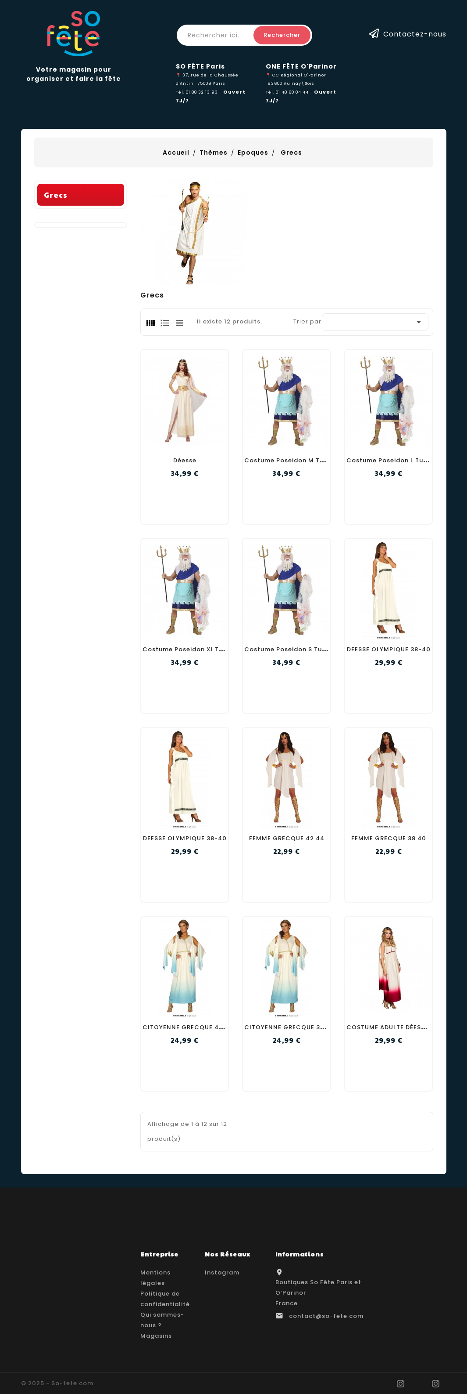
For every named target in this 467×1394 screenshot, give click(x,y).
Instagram (222, 1272)
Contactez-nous (414, 33)
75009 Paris (211, 83)
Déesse (184, 460)
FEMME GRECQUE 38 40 (388, 838)
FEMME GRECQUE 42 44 (286, 838)
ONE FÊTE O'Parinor (301, 66)
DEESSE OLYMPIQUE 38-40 (389, 649)
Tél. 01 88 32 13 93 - (199, 92)
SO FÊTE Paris (200, 66)
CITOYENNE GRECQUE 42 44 (188, 1027)
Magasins (156, 1336)
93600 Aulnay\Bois (290, 83)
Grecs (56, 319)
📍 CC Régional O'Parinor (296, 75)
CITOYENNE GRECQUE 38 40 (289, 1027)
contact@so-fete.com (326, 1316)
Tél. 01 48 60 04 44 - (290, 92)
